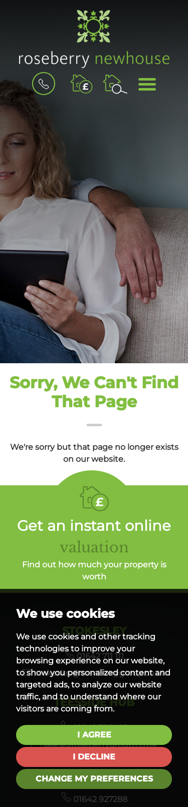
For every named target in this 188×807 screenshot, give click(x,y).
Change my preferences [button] (94, 778)
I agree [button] (94, 734)
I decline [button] (94, 756)
